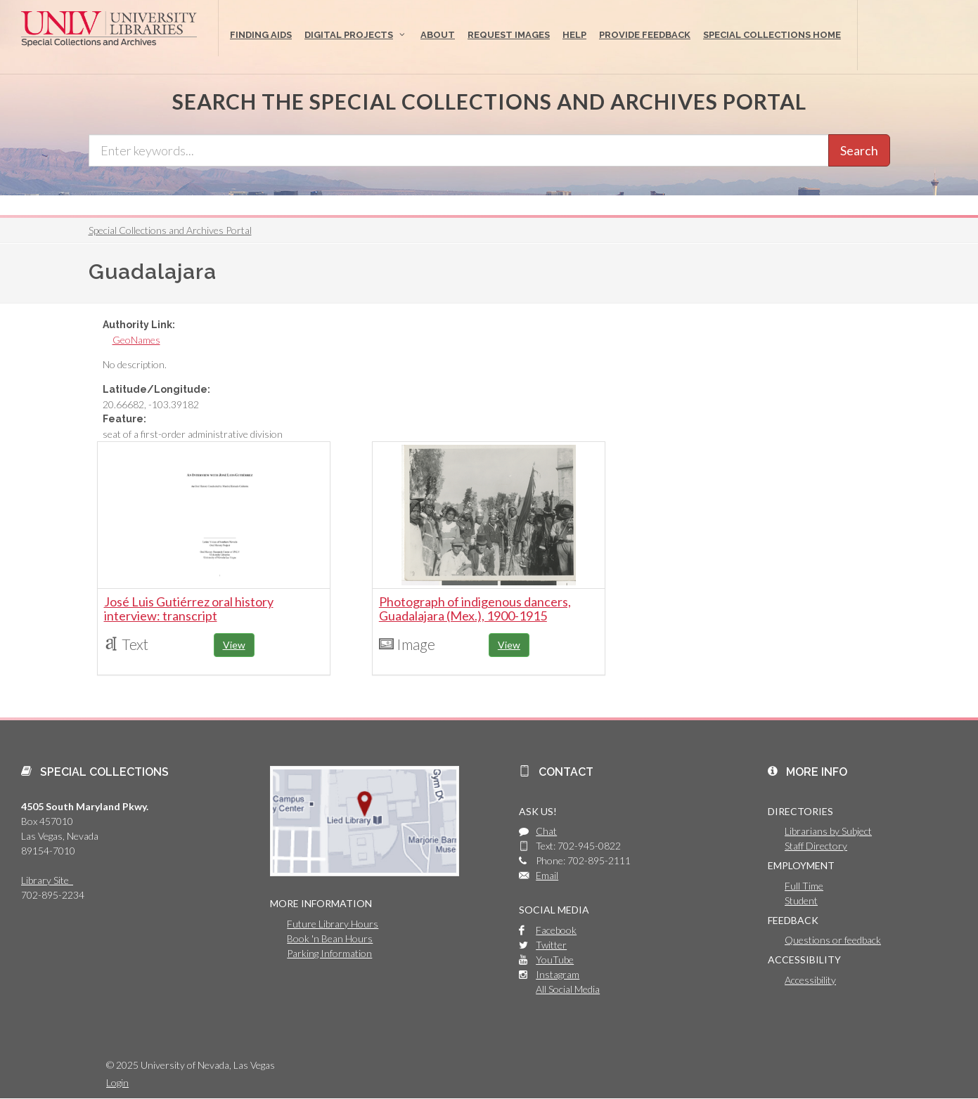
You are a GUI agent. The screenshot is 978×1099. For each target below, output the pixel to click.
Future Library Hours (332, 924)
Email (547, 875)
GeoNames (136, 340)
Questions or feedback (833, 940)
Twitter (551, 945)
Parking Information (329, 953)
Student (801, 900)
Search (859, 150)
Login (117, 1082)
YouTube (555, 959)
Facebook (556, 930)
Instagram (557, 974)
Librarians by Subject (828, 831)
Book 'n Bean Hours (330, 938)
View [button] (234, 645)
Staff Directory (816, 846)
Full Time (804, 886)
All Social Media (568, 989)
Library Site (47, 880)
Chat (546, 831)
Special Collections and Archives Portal (170, 230)
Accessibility (810, 980)
